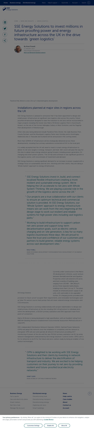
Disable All (50, 425)
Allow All (64, 425)
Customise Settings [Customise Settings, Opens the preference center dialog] (33, 425)
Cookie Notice (48, 419)
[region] (47, 422)
